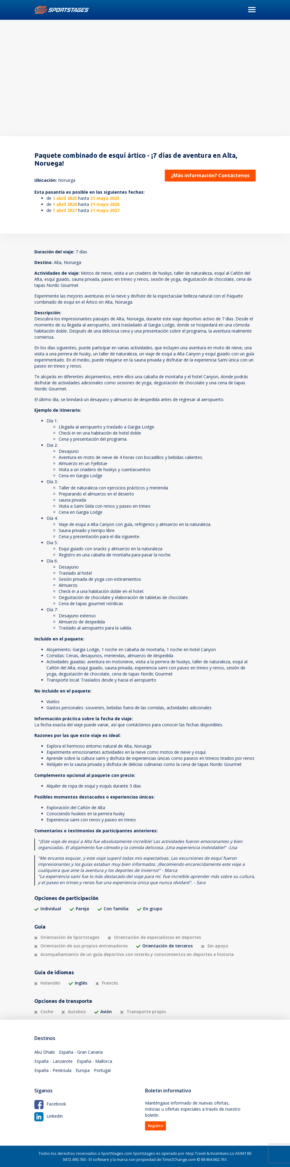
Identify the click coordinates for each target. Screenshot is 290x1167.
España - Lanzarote (53, 1061)
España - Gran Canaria (81, 1052)
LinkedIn (48, 1116)
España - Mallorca (94, 1061)
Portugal (102, 1070)
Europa (83, 1070)
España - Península (52, 1070)
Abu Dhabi (44, 1052)
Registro (155, 1125)
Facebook (50, 1104)
